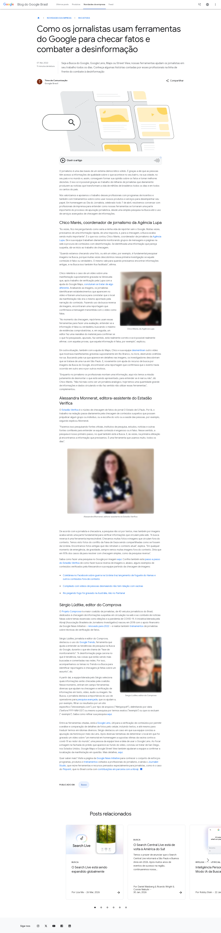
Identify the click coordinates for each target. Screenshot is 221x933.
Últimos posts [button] (62, 4)
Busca (84, 784)
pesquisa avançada (88, 699)
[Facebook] (61, 922)
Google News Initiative (108, 758)
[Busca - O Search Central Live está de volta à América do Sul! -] (147, 860)
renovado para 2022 (98, 626)
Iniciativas (84, 18)
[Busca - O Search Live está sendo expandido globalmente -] (74, 860)
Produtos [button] (76, 4)
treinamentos (136, 626)
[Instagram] (38, 922)
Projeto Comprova (71, 611)
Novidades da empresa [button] (94, 4)
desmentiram (138, 350)
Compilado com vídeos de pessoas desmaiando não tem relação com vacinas (103, 586)
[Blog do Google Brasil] (38, 18)
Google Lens (104, 723)
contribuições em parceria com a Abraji (118, 769)
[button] (174, 81)
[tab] (95, 904)
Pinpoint (67, 769)
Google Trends (87, 642)
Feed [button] (111, 4)
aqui (119, 559)
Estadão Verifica (70, 410)
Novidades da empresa (59, 18)
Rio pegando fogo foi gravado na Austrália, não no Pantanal (94, 593)
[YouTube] (53, 922)
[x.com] (46, 922)
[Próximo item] (208, 858)
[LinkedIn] (69, 922)
